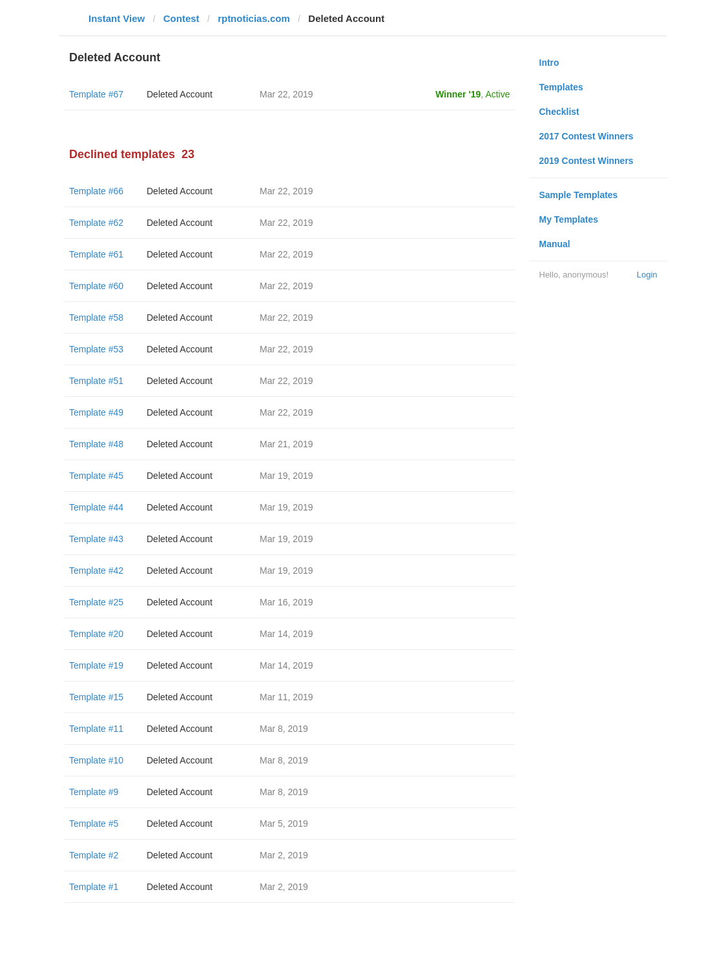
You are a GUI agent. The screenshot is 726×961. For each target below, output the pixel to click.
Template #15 (96, 697)
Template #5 (93, 823)
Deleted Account (180, 94)
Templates (561, 87)
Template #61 (96, 254)
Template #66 (96, 191)
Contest (181, 18)
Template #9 (93, 792)
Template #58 (96, 317)
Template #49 (96, 412)
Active (497, 94)
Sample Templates (578, 195)
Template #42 (96, 570)
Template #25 (96, 602)
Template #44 (96, 507)
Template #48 (96, 444)
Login (647, 274)
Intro (549, 62)
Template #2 (93, 855)
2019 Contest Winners (586, 161)
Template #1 (93, 887)
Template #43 (96, 539)
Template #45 (96, 475)
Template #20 (96, 634)
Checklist (559, 111)
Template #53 (96, 349)
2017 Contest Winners (586, 136)
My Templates (569, 219)
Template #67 (96, 94)
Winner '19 (458, 94)
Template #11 (96, 728)
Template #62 (96, 222)
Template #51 (96, 381)
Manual (554, 244)
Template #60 (96, 286)
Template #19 (96, 665)
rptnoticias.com (254, 18)
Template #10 (96, 760)
